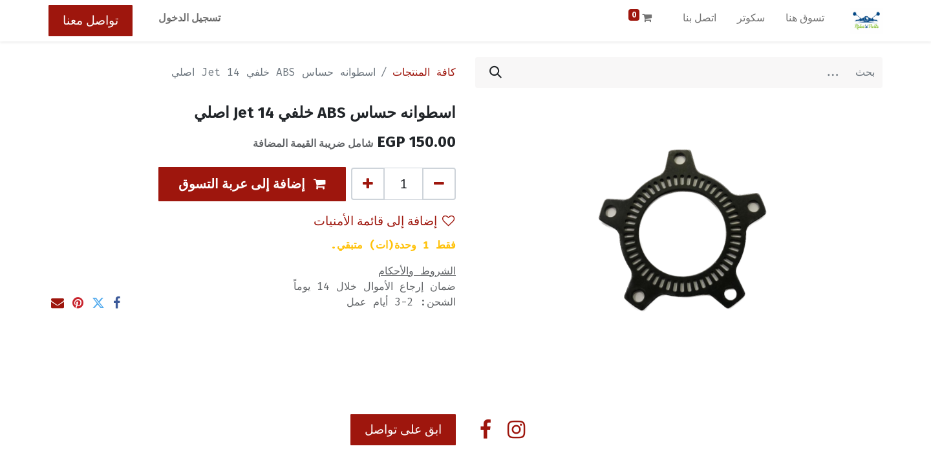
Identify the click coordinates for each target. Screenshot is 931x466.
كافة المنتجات (424, 72)
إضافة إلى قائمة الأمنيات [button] (384, 221)
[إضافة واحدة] (368, 184)
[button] (252, 184)
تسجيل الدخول (189, 18)
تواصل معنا (90, 20)
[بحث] (495, 72)
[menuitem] (805, 20)
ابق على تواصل (403, 429)
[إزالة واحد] (439, 184)
